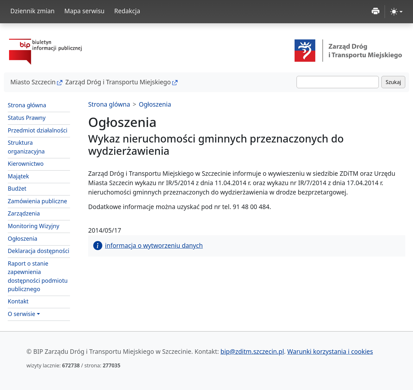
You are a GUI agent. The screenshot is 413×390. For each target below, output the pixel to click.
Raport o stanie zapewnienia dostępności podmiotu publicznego (38, 276)
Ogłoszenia (22, 238)
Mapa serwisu (84, 10)
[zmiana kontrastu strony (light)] (396, 11)
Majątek (18, 176)
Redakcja (127, 10)
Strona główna (27, 105)
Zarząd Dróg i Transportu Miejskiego (118, 82)
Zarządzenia (24, 213)
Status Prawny (26, 117)
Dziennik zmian (32, 10)
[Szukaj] (338, 82)
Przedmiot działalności (37, 130)
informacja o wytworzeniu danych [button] (148, 245)
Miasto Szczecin (32, 82)
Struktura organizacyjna (26, 147)
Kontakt (18, 301)
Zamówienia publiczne (37, 201)
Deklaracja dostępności (38, 251)
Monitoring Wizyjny (33, 226)
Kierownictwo (26, 163)
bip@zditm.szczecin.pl (252, 351)
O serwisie (21, 314)
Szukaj (393, 82)
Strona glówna (109, 104)
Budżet (39, 188)
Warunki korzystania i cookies (330, 351)
